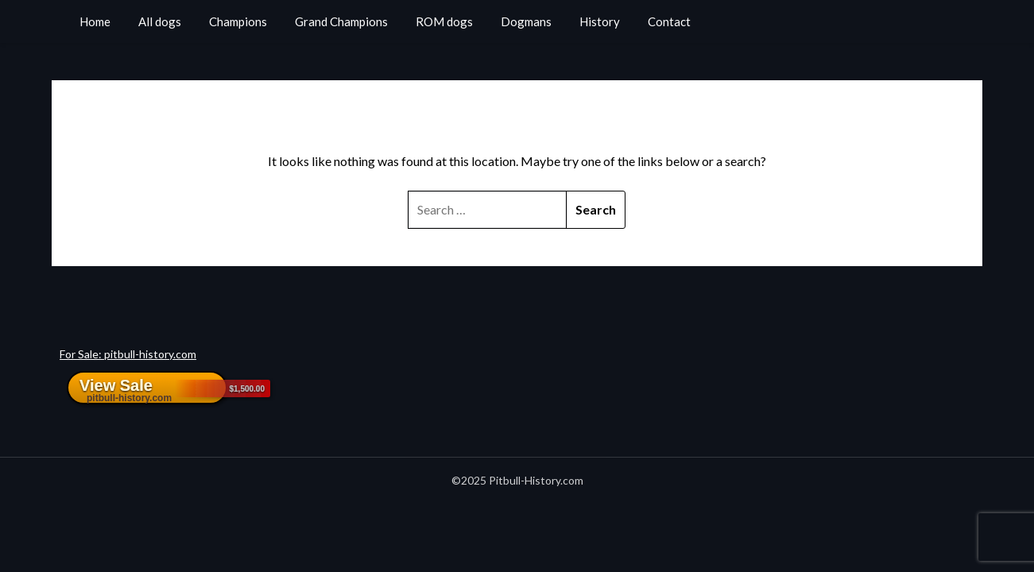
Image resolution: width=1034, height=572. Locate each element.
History (599, 21)
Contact (669, 21)
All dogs (159, 21)
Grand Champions (341, 21)
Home (94, 21)
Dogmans (526, 21)
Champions (238, 21)
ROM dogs (444, 21)
